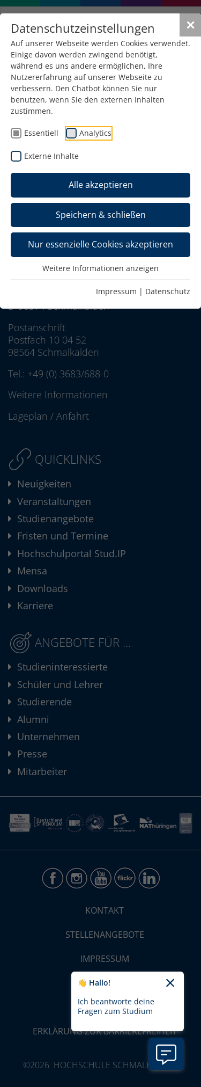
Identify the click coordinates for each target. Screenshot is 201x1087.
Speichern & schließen (101, 215)
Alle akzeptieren (101, 185)
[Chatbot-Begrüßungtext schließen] (170, 983)
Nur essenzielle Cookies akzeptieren (100, 244)
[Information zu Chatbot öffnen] (166, 1054)
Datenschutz (167, 291)
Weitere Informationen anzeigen (100, 268)
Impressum (116, 291)
